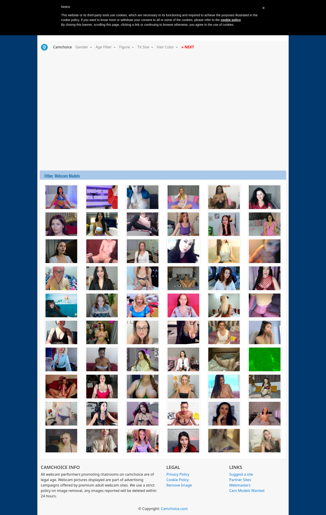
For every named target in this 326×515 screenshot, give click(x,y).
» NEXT (187, 47)
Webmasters (240, 485)
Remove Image (179, 485)
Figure (125, 47)
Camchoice (63, 46)
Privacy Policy (177, 474)
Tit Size (143, 47)
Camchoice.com (174, 508)
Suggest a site (241, 474)
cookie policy (231, 20)
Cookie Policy (177, 479)
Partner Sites (240, 479)
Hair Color (166, 47)
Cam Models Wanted (246, 490)
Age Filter (104, 47)
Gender (82, 47)
